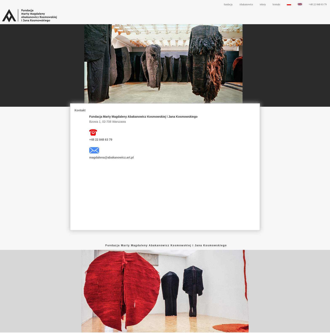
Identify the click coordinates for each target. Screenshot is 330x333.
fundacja (228, 4)
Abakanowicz (246, 4)
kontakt (276, 4)
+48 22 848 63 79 (318, 4)
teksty (263, 4)
